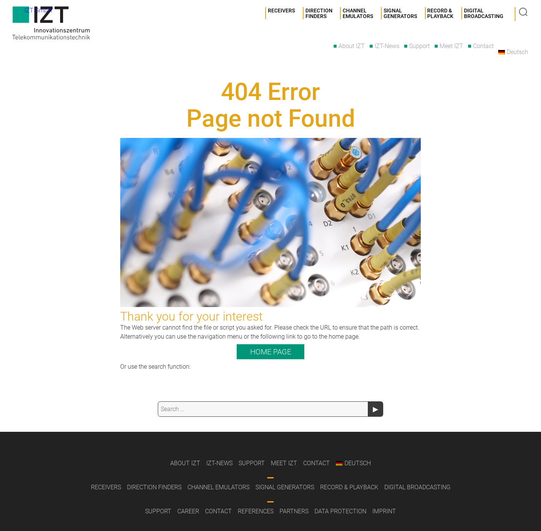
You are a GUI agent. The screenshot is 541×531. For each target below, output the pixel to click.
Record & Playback (349, 487)
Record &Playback (440, 14)
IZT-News (387, 46)
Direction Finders (318, 14)
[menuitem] (513, 52)
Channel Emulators (358, 14)
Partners (294, 511)
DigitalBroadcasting (483, 14)
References (256, 511)
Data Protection (340, 511)
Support (419, 46)
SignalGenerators (400, 14)
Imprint (384, 511)
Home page (270, 351)
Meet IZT (451, 46)
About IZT (352, 46)
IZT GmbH (54, 24)
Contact (483, 46)
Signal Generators (284, 487)
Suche (524, 12)
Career (188, 511)
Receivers (281, 11)
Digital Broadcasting (417, 487)
